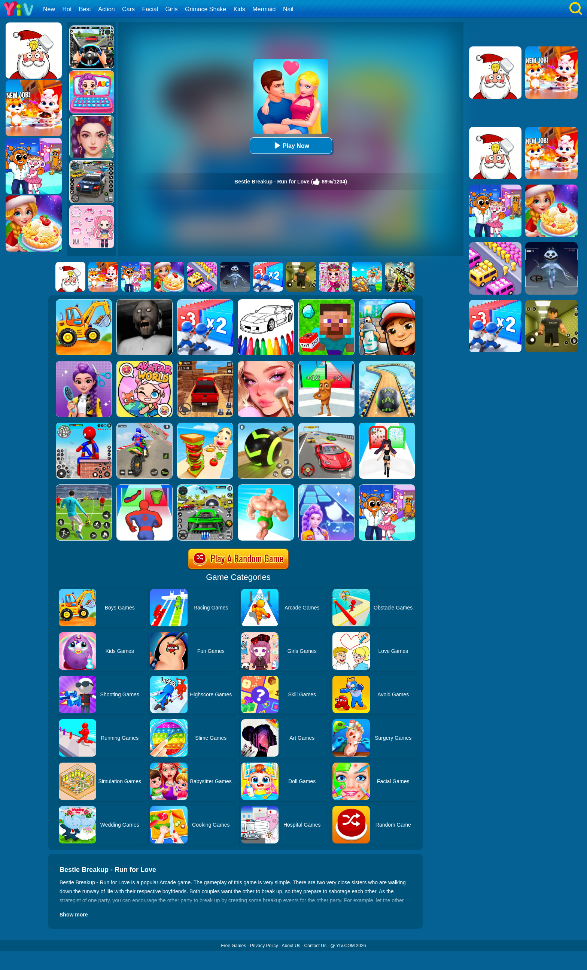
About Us (291, 945)
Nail (288, 9)
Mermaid (264, 9)
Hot (67, 9)
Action (106, 9)
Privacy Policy (264, 945)
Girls (171, 9)
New (49, 9)
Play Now (290, 145)
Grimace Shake (205, 9)
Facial (150, 9)
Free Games (233, 945)
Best (85, 9)
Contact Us (315, 945)
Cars (128, 9)
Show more (74, 915)
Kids (239, 9)
